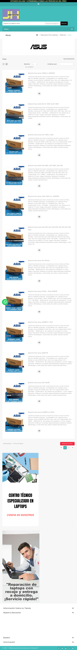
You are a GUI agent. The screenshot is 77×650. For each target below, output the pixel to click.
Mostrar (27, 64)
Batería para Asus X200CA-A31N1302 (41, 73)
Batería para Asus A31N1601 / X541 (40, 322)
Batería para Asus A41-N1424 (39, 261)
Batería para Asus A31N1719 (38, 353)
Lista (7, 64)
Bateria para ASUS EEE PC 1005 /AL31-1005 (43, 104)
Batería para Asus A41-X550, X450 (40, 135)
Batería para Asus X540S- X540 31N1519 (42, 291)
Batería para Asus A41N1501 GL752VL (41, 412)
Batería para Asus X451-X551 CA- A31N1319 (43, 196)
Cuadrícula (4, 64)
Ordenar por (52, 64)
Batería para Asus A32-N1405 (39, 383)
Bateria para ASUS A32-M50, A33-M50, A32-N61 (45, 166)
